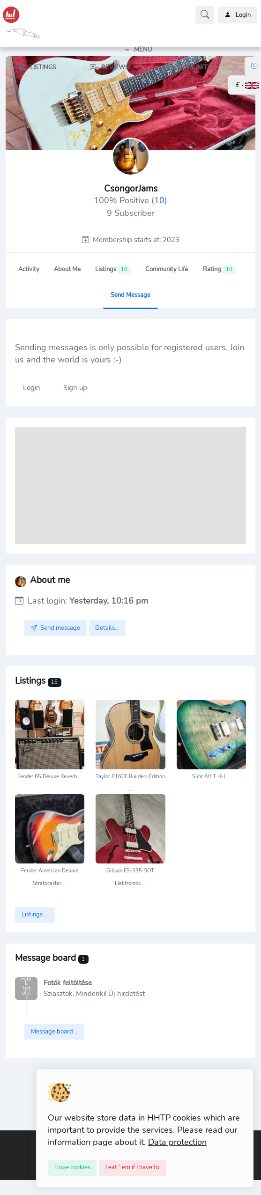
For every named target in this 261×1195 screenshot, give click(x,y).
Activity (28, 269)
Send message (130, 295)
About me (67, 269)
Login (237, 15)
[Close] (72, 1168)
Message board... (54, 1031)
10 (159, 200)
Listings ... (35, 914)
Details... (107, 628)
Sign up (75, 387)
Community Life (166, 269)
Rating (219, 269)
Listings (113, 269)
